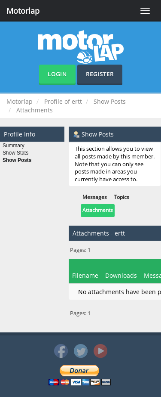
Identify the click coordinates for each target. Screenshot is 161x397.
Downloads (121, 275)
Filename (85, 275)
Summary (13, 146)
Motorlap (22, 11)
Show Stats (15, 153)
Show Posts (17, 160)
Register (100, 74)
